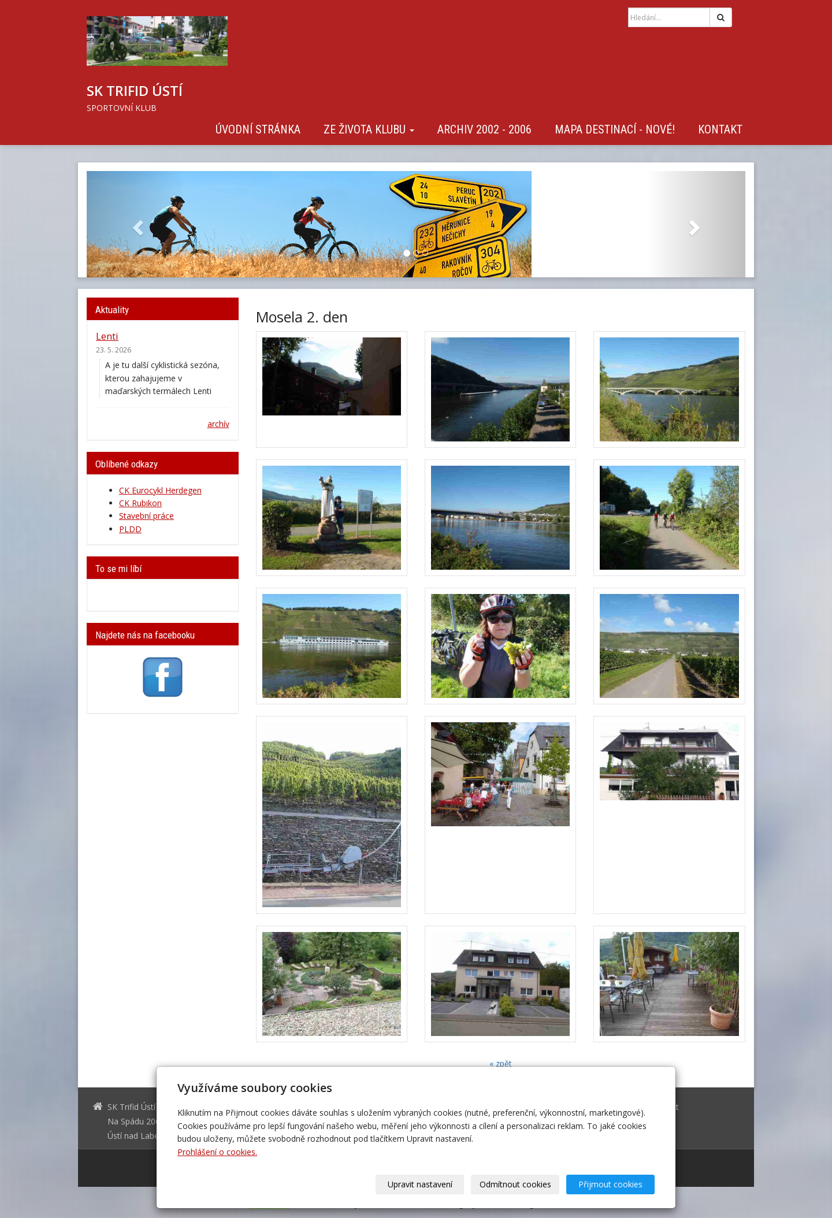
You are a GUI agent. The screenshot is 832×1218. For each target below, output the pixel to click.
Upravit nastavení (420, 1184)
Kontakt (720, 129)
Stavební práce (146, 515)
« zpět (500, 1063)
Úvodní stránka (258, 129)
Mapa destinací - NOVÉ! (615, 129)
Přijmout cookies (610, 1184)
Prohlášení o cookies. (217, 1151)
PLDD (130, 528)
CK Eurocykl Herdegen (160, 490)
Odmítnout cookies (515, 1184)
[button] (136, 224)
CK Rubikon (140, 502)
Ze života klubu (369, 129)
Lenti (107, 336)
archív (218, 423)
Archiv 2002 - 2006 (484, 129)
